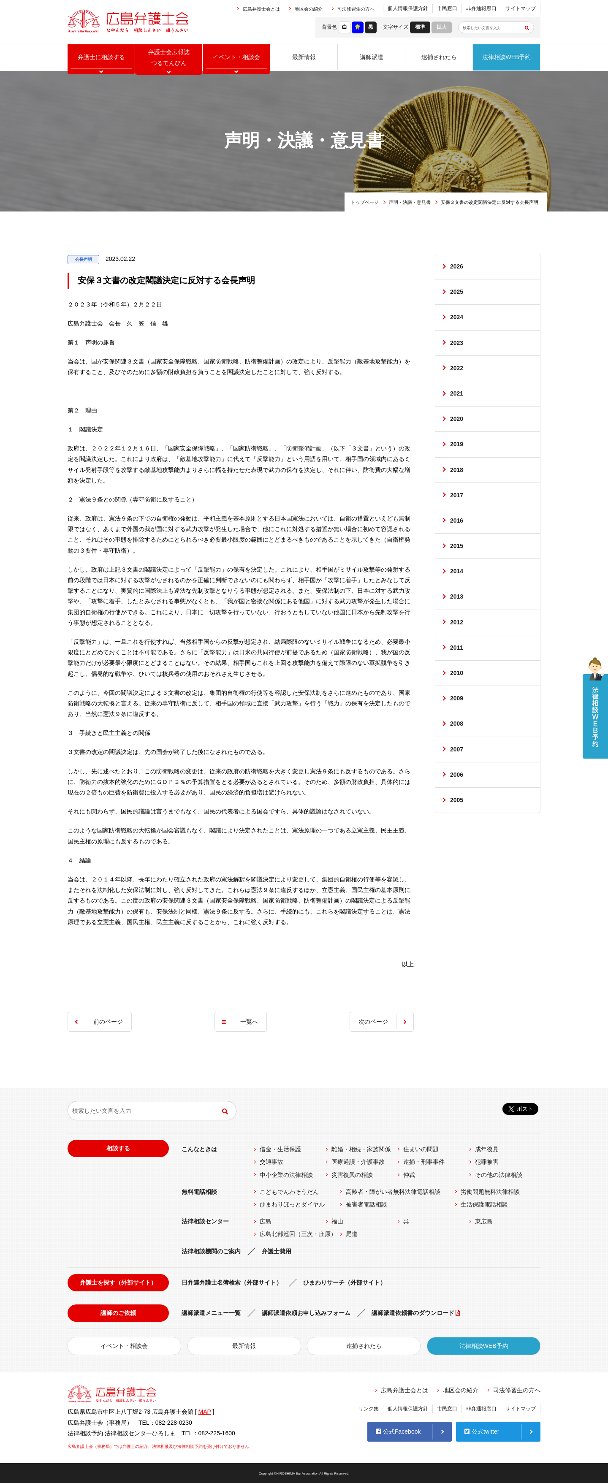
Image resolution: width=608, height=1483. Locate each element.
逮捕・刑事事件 (424, 1161)
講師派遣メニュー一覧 (211, 1312)
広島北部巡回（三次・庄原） (298, 1234)
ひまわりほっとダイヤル (292, 1204)
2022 (456, 368)
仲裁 (409, 1174)
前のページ (108, 1021)
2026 (456, 266)
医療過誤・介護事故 (358, 1161)
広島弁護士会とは (261, 8)
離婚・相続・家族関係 (361, 1149)
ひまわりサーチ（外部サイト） (344, 1282)
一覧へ (249, 1021)
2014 (456, 571)
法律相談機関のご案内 (211, 1251)
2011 (456, 647)
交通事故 (271, 1161)
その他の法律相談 (498, 1174)
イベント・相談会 (124, 1345)
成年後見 (487, 1149)
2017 (456, 495)
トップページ (365, 202)
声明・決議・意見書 (410, 202)
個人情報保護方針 (408, 8)
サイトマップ (520, 8)
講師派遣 (371, 57)
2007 (456, 749)
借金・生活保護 (280, 1149)
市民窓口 (447, 8)
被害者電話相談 (366, 1204)
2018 (456, 469)
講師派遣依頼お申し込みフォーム (306, 1312)
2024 (456, 317)
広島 (265, 1221)
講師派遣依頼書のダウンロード (413, 1312)
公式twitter (481, 1431)
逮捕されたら (439, 57)
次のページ (373, 1021)
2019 (456, 444)
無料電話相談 (199, 1191)
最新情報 (304, 57)
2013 (456, 596)
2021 (456, 393)
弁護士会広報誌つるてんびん (169, 57)
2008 (456, 723)
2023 (456, 342)
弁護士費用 (276, 1251)
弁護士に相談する (101, 57)
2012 (456, 622)
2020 (456, 418)
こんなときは (199, 1149)
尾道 (352, 1234)
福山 (337, 1221)
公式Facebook (398, 1431)
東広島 (484, 1221)
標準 (420, 27)
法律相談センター (205, 1221)
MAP (204, 1411)
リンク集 (368, 1409)
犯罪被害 (487, 1161)
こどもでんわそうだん (289, 1191)
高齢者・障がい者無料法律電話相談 (393, 1191)
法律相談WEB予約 (506, 57)
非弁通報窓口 (481, 8)
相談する (118, 1148)
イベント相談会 (236, 57)
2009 (456, 698)
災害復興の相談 (352, 1174)
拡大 (442, 27)
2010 (456, 673)
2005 (456, 800)
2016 (456, 520)
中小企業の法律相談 (286, 1174)
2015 (456, 545)
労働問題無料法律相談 (490, 1191)
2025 (456, 291)
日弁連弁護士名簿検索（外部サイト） (232, 1282)
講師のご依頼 (118, 1312)
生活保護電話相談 (484, 1204)
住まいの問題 (421, 1149)
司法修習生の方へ (356, 8)
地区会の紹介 (309, 8)
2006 (456, 774)
